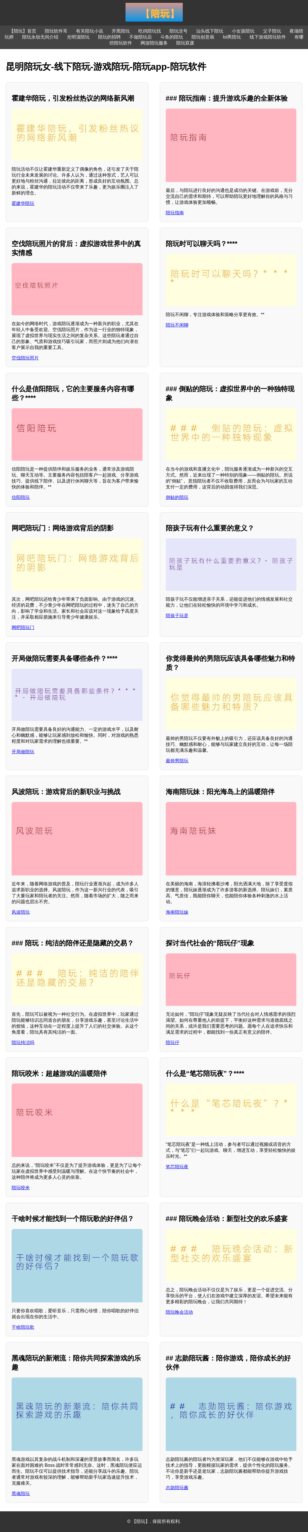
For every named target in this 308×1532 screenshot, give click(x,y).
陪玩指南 (175, 212)
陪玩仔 (172, 1042)
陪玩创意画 (203, 37)
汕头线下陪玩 (209, 31)
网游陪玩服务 (154, 43)
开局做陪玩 (23, 751)
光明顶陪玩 (78, 37)
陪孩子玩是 (177, 615)
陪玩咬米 (21, 1187)
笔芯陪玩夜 (177, 1166)
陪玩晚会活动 (179, 1312)
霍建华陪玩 (23, 203)
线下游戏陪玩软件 (268, 37)
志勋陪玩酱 (177, 1487)
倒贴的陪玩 (177, 497)
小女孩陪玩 (243, 31)
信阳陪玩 (21, 497)
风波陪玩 (21, 912)
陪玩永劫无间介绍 (40, 37)
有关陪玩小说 (89, 31)
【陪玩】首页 (22, 31)
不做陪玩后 (140, 37)
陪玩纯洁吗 (23, 1042)
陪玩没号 (178, 31)
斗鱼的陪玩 (171, 37)
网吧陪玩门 (23, 627)
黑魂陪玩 (21, 1493)
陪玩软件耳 (56, 31)
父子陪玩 (272, 31)
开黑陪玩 (121, 31)
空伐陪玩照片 (25, 358)
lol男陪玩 (232, 37)
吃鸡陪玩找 (149, 31)
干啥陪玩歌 (23, 1327)
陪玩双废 (185, 43)
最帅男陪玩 (177, 760)
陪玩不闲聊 (177, 325)
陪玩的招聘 (109, 37)
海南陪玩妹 (177, 912)
